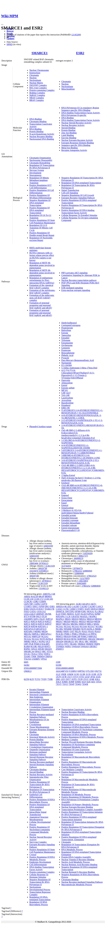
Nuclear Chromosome (39, 70)
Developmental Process (39, 889)
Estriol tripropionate (70, 528)
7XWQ (78, 684)
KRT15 (27, 621)
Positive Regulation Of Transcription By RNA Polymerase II (39, 784)
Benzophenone (68, 353)
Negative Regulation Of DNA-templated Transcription (40, 202)
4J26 (88, 682)
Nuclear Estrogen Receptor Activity (77, 140)
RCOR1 (34, 646)
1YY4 (75, 677)
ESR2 (80, 53)
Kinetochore (34, 73)
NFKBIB (68, 629)
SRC (44, 651)
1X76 (99, 674)
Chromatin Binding (38, 121)
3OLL (97, 679)
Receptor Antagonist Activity (74, 150)
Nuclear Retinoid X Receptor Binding (78, 872)
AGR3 (79, 604)
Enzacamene (67, 500)
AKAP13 (86, 604)
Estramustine (67, 343)
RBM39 (59, 639)
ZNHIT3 (60, 649)
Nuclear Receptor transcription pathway (79, 280)
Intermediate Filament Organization (39, 700)
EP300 (78, 611)
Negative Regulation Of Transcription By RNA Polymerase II (40, 882)
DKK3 (101, 609)
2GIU (98, 677)
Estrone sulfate (68, 388)
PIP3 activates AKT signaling (74, 273)
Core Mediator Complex (72, 769)
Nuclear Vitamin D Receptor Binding (77, 859)
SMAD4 (59, 641)
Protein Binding (36, 131)
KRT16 (34, 621)
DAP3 (87, 609)
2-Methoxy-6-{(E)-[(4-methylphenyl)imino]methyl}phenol (77, 511)
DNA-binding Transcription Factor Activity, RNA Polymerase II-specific (80, 114)
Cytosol (32, 854)
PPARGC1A (84, 634)
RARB (27, 646)
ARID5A (60, 606)
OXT (72, 631)
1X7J (69, 677)
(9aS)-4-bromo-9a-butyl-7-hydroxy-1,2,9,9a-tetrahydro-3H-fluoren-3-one (81, 479)
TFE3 (40, 654)
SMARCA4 (29, 651)
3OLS (58, 682)
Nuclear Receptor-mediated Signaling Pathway (41, 715)
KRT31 (27, 624)
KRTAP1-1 (43, 626)
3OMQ (78, 682)
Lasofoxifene (67, 398)
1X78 (58, 677)
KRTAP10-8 (29, 629)
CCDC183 (48, 599)
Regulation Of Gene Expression (75, 749)
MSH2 (96, 624)
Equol (64, 503)
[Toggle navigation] (2, 24)
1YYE (81, 677)
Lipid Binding (67, 135)
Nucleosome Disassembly (40, 160)
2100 (58, 662)
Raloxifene (66, 330)
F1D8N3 (73, 671)
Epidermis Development (40, 862)
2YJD (80, 679)
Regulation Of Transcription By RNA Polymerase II (41, 166)
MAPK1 (93, 616)
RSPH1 (27, 649)
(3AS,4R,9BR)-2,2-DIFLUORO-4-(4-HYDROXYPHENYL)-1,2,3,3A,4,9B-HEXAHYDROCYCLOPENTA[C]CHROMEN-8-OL (83, 469)
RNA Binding (35, 129)
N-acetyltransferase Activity (41, 134)
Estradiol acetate (68, 515)
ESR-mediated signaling (72, 288)
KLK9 (84, 614)
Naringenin (66, 363)
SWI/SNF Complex (38, 85)
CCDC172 (38, 599)
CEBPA (42, 601)
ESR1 (52, 606)
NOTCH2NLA (46, 639)
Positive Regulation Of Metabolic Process (79, 797)
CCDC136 (28, 599)
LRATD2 (75, 616)
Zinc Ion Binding (69, 133)
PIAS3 (97, 631)
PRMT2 (59, 636)
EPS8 (41, 606)
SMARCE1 (40, 53)
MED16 (98, 619)
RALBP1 (46, 644)
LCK (68, 616)
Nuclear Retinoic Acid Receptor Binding (79, 864)
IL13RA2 (99, 611)
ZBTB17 (93, 646)
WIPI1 (68, 646)
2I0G (58, 679)
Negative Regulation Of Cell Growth (77, 195)
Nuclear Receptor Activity (73, 125)
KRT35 (41, 624)
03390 (58, 665)
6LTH (26, 679)
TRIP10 (48, 656)
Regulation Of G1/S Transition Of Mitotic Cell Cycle (41, 227)
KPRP (97, 614)
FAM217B (49, 609)
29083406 (33, 563)
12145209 (75, 34)
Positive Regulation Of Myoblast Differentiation (40, 196)
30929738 (42, 568)
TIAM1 (27, 656)
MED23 (82, 621)
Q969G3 (27, 671)
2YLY (86, 679)
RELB (41, 646)
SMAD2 (91, 639)
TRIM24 (81, 644)
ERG (47, 606)
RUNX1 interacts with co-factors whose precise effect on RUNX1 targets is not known (41, 256)
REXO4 (67, 639)
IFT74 (26, 616)
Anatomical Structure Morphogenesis (38, 818)
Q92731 (98, 671)
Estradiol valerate (69, 525)
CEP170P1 (29, 604)
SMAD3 (100, 639)
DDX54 (94, 609)
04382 (26, 665)
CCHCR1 (28, 601)
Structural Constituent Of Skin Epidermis (40, 695)
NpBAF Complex (37, 95)
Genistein (65, 348)
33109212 (43, 588)
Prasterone (66, 350)
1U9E (93, 674)
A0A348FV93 (62, 671)
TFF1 (66, 644)
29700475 (77, 568)
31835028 (87, 553)
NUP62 (42, 641)
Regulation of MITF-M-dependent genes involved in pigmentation (42, 265)
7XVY (59, 684)
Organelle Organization (39, 749)
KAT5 (78, 614)
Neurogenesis (35, 175)
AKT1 (93, 604)
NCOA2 (27, 639)
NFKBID (76, 629)
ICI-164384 (66, 365)
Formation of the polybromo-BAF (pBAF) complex (42, 291)
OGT (48, 641)
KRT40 (34, 626)
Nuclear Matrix (36, 83)
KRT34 (34, 624)
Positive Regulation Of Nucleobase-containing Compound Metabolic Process (39, 831)
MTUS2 (27, 636)
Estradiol (65, 338)
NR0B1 (98, 629)
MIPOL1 (36, 634)
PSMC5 (84, 636)
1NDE (64, 674)
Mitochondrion (68, 89)
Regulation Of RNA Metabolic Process (78, 734)
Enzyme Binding (68, 138)
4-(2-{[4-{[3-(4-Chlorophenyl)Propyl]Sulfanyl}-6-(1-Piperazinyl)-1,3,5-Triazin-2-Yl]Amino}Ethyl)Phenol (78, 374)
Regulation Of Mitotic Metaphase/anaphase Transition (39, 180)
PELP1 (78, 631)
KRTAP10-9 (40, 629)
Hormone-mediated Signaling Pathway (38, 753)
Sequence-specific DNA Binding (75, 145)
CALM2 (83, 606)
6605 (26, 662)
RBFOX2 (92, 636)
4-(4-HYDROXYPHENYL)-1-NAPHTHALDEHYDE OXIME (75, 446)
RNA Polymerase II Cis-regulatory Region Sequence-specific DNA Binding (80, 109)
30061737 (82, 556)
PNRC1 (67, 634)
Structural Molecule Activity (42, 737)
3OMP (71, 682)
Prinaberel (66, 405)
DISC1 (36, 606)
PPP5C (94, 634)
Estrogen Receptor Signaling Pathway (78, 198)
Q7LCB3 (90, 671)
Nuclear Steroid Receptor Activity (76, 123)
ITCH (44, 616)
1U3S (88, 674)
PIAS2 (91, 631)
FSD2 (26, 611)
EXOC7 (40, 609)
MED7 (59, 624)
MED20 (67, 621)
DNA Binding (35, 119)
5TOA (98, 682)
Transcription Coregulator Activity (76, 752)
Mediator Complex (69, 739)
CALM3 (91, 606)
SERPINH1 (82, 639)
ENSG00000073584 (33, 668)
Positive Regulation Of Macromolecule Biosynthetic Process (78, 763)
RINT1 (47, 646)
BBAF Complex (36, 100)
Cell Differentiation (38, 864)
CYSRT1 (28, 606)
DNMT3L (60, 611)
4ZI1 (93, 682)
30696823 (78, 558)
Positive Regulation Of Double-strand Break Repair (41, 234)
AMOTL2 (47, 594)
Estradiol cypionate (70, 520)
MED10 (75, 619)
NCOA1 (44, 636)
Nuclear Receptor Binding (41, 136)
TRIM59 (89, 644)
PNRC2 (75, 634)
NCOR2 (59, 629)
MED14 (90, 619)
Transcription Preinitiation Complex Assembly (82, 809)
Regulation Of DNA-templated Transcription (81, 183)
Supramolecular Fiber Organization (39, 778)
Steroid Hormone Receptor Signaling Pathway (41, 758)
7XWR (85, 684)
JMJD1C (71, 614)
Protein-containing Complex (42, 90)
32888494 (87, 571)
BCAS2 (67, 606)
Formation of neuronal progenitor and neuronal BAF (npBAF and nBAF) (40, 305)
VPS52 (44, 659)
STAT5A (60, 644)
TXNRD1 (60, 646)
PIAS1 (85, 631)
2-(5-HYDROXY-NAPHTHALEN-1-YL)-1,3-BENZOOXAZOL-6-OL (82, 421)
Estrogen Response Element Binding (77, 143)
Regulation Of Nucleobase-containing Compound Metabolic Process (78, 745)
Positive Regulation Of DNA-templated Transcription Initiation (78, 818)
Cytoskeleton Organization (41, 747)
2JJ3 (63, 679)
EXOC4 (33, 609)
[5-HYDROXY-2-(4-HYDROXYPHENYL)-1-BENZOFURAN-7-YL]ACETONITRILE (82, 411)
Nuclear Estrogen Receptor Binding (77, 807)
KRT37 (48, 624)
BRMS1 (48, 596)
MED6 (97, 621)
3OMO (65, 682)
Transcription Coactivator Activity (76, 709)
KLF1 (42, 619)
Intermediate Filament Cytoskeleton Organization (41, 705)
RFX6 (74, 639)
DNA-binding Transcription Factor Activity (80, 120)
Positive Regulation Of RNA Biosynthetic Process (42, 800)
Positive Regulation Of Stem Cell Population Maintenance (42, 221)
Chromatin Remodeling (39, 163)
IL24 (58, 614)
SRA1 (81, 641)
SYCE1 (27, 654)
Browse (10, 31)
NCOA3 (35, 639)
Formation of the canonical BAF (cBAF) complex (41, 286)
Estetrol (64, 505)
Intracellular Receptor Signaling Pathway (39, 743)
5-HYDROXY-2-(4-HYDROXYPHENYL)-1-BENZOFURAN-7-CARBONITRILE (81, 451)
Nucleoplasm (35, 80)
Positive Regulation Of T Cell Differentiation (40, 186)
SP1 (76, 641)
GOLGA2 (41, 611)
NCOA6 (83, 626)
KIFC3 (37, 619)
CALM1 (75, 606)
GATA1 (33, 611)
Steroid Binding (68, 128)
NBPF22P (36, 636)
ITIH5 (63, 614)
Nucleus (33, 78)
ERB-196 (65, 408)
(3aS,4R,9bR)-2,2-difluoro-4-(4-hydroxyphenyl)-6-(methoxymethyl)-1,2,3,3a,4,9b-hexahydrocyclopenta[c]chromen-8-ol (78, 434)
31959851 (43, 571)
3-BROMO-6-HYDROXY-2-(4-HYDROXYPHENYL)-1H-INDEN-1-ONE (80, 456)
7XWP (71, 684)
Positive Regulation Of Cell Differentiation (41, 191)
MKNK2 (74, 624)
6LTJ (32, 679)
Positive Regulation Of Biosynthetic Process (81, 767)
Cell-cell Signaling (69, 193)
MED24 (90, 621)
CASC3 (99, 606)
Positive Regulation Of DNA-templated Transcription (39, 210)
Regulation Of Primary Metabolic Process (79, 804)
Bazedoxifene (67, 403)
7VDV (44, 679)
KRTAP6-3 (29, 631)
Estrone (64, 333)
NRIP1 (66, 631)
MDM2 (37, 631)
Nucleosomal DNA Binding (41, 139)
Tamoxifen (66, 335)
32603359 (47, 546)
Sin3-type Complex (38, 842)
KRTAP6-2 (61, 616)
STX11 (50, 651)
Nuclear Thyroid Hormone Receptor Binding (81, 742)
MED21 (74, 621)
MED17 (59, 621)
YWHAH (75, 646)
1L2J (58, 674)
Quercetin (65, 380)
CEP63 (37, 604)
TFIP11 (47, 654)
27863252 (77, 571)
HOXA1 (90, 611)
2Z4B (91, 679)
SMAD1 (48, 649)
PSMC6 (37, 644)
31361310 (49, 566)
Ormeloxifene (67, 508)
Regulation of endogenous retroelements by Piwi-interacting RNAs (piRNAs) (41, 280)
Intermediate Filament (39, 692)
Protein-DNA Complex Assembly (76, 857)
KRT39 (27, 626)
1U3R (82, 674)
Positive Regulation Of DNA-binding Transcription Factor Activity (78, 211)
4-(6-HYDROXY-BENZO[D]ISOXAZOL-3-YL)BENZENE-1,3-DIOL (81, 416)
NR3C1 (34, 641)
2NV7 (68, 679)
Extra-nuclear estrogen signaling (75, 290)
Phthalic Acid (67, 355)
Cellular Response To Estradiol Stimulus (79, 215)
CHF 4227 (66, 393)
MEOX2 (27, 634)
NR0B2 (27, 641)
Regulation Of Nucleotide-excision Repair (41, 239)
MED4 (44, 631)
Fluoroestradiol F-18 (70, 530)
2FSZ (92, 677)
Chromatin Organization (40, 158)
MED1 (68, 619)
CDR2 (36, 601)
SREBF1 (93, 641)
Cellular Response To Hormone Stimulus (38, 875)
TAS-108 (65, 395)
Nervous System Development (36, 171)
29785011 (43, 563)
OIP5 (26, 644)
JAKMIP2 (28, 619)
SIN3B (41, 649)
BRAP (41, 596)
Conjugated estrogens (70, 325)
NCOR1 (99, 626)
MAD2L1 (84, 616)
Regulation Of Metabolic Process (76, 794)
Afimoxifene (67, 383)
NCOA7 (91, 626)
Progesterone (67, 328)
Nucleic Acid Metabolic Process (75, 862)
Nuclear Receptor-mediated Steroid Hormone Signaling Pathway (41, 764)
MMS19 (82, 624)
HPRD (10, 44)
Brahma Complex (37, 93)
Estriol (64, 385)
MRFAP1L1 (46, 634)
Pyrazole (65, 358)
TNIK (33, 656)
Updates (10, 38)
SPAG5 (38, 651)
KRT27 (48, 621)
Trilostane (65, 340)
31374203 (65, 566)
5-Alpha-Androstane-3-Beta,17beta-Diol (79, 368)
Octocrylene (66, 498)
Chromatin (34, 75)
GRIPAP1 (40, 614)
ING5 (38, 616)
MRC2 (90, 624)
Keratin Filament (36, 689)
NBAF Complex (36, 98)
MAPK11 (60, 619)
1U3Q (76, 674)
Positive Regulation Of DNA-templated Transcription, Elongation (78, 838)
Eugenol (65, 495)
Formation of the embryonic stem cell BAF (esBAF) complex (41, 297)
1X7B (64, 677)
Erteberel (65, 483)
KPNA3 (91, 614)
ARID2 (27, 596)
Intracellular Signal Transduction (37, 813)
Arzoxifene (66, 400)
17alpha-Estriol (68, 475)
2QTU (74, 679)
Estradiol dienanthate (70, 523)
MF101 (64, 390)
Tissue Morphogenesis (39, 727)
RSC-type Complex (38, 88)
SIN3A (34, 649)
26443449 (81, 583)
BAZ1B (34, 596)
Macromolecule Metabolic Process (76, 884)
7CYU (37, 679)
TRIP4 (97, 644)
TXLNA (27, 659)
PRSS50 (67, 636)
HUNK (48, 614)
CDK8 (72, 609)
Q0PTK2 (81, 671)
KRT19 (41, 621)
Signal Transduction (70, 190)
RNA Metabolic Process (72, 849)
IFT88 (32, 616)
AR (53, 594)
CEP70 (44, 604)
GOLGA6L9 (29, 614)
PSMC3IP (75, 636)
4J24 (84, 682)
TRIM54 (41, 656)
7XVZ (65, 684)
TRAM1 (73, 644)
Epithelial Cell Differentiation (36, 795)
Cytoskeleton (35, 724)
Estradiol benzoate (69, 518)
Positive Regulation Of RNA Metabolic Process (42, 858)
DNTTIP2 (69, 611)
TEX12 (34, 654)
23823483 (82, 581)
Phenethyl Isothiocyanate (40, 426)
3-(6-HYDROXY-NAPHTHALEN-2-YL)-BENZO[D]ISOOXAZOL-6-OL (80, 461)
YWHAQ (84, 646)
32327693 (84, 578)
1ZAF (87, 677)
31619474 (33, 571)
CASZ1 (59, 609)
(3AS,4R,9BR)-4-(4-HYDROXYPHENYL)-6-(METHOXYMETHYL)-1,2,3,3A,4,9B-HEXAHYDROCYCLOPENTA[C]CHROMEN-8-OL (83, 489)
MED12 (82, 619)
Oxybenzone (67, 345)
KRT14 (49, 619)
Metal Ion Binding (69, 148)
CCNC (66, 609)
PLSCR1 (60, 634)
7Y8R (50, 679)
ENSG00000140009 (65, 668)
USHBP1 (36, 659)
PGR (31, 644)
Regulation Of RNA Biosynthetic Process (38, 903)
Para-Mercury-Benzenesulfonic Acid (77, 360)
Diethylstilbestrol (69, 323)
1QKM (70, 674)
